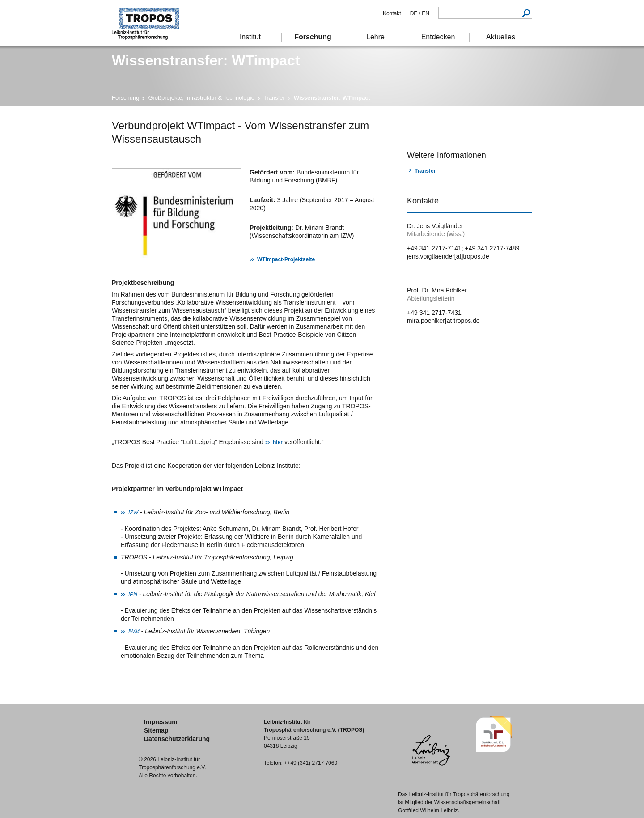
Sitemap (156, 730)
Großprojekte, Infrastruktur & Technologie (201, 97)
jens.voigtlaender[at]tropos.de (448, 256)
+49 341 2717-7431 (434, 312)
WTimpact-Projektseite (286, 259)
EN (424, 13)
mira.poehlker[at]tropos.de (443, 320)
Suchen (526, 13)
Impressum (161, 721)
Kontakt (392, 13)
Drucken (412, 124)
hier (278, 442)
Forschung (125, 97)
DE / (415, 13)
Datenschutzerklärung (177, 738)
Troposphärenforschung (149, 23)
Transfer (274, 97)
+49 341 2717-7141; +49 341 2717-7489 (463, 248)
